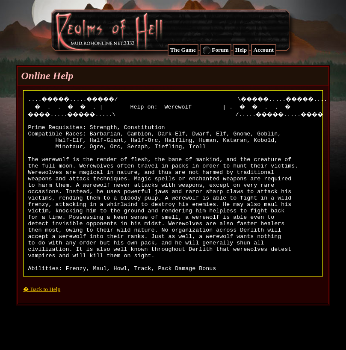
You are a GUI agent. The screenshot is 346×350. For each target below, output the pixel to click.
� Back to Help (41, 320)
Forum (215, 50)
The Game (183, 50)
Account (264, 50)
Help (241, 50)
